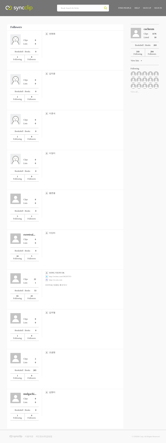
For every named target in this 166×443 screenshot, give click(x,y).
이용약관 (29, 436)
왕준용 (52, 193)
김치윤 (52, 73)
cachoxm (149, 29)
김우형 (52, 312)
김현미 (52, 392)
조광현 (52, 352)
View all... (135, 92)
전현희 (52, 34)
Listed (151, 37)
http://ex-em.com (55, 280)
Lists (30, 44)
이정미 (52, 153)
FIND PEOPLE (124, 8)
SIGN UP (147, 8)
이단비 (52, 233)
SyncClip (27, 8)
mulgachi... (29, 393)
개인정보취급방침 (44, 436)
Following (17, 58)
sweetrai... (29, 234)
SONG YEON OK (56, 273)
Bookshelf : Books (27, 51)
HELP (137, 8)
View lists (137, 61)
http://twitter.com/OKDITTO (60, 276)
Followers (31, 58)
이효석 (52, 113)
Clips (30, 40)
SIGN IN (158, 8)
